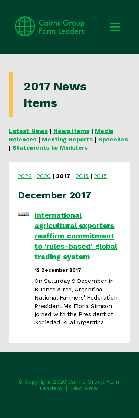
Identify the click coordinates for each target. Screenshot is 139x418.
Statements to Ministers (50, 147)
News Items (71, 130)
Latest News (28, 130)
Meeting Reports (67, 139)
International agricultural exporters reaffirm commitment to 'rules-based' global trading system (75, 236)
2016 (82, 176)
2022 (25, 176)
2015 (100, 176)
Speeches (113, 139)
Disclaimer (85, 388)
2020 (44, 176)
